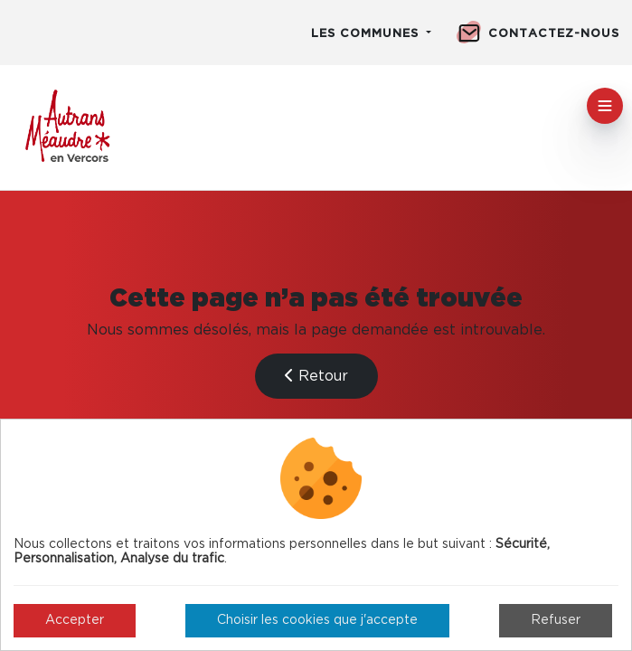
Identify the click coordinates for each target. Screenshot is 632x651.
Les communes (367, 34)
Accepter (74, 620)
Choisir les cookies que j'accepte (317, 620)
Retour (316, 375)
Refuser (555, 620)
